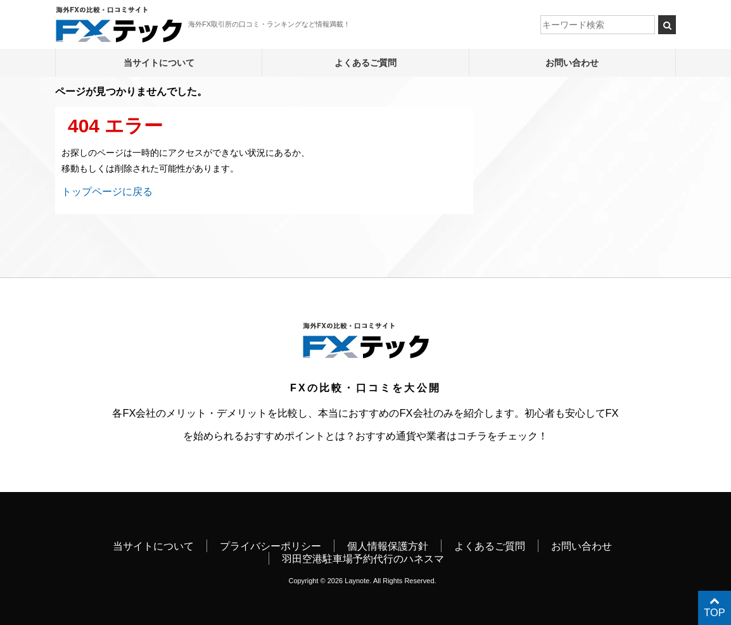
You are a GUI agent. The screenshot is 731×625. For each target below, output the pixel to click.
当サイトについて (159, 63)
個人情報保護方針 (387, 546)
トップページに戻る (107, 191)
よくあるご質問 (365, 63)
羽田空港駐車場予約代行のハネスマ (363, 558)
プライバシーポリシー (270, 546)
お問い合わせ (572, 63)
